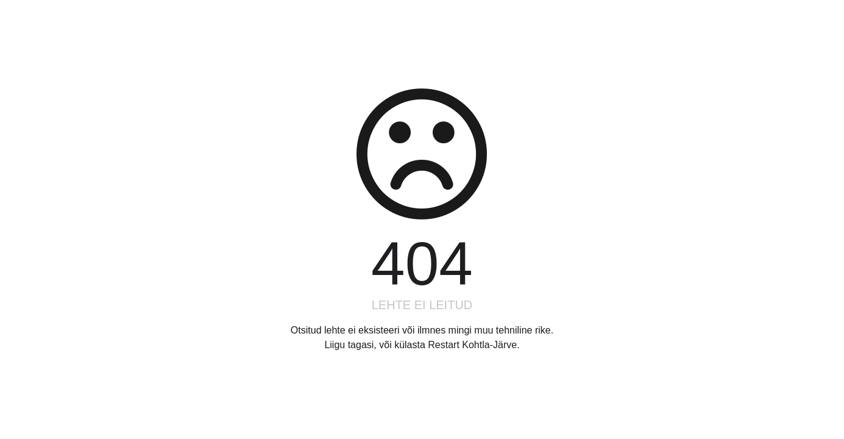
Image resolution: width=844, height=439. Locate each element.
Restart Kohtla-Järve (472, 345)
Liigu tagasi (349, 345)
